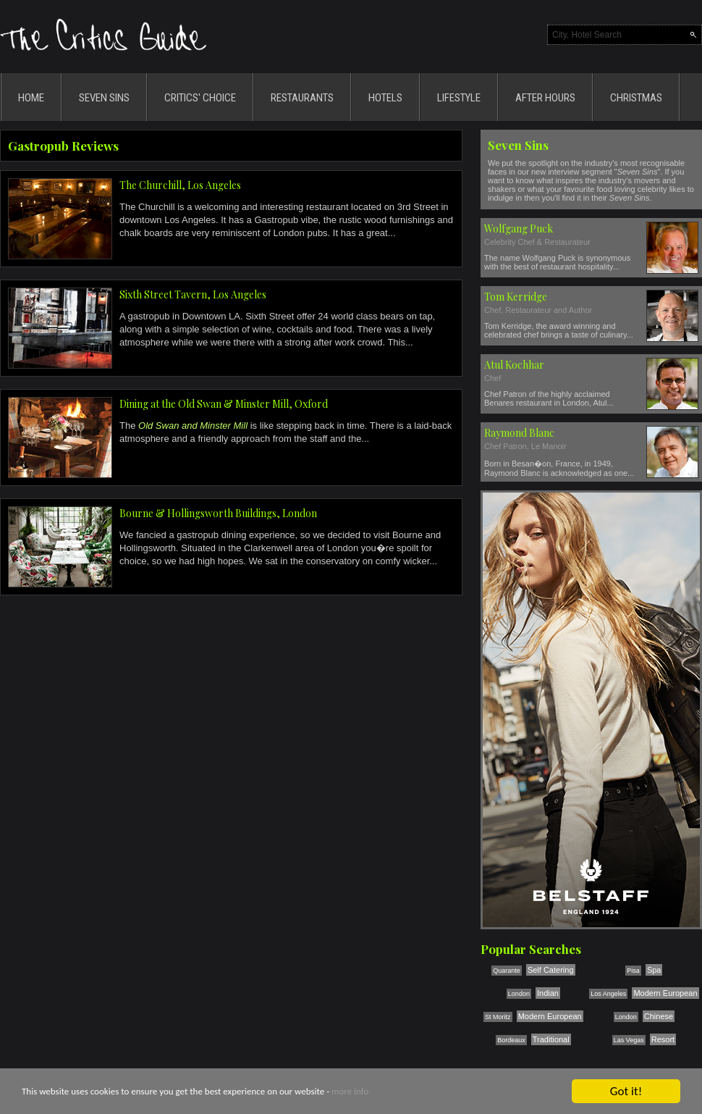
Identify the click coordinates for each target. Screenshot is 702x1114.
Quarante (506, 970)
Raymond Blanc (519, 433)
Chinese (658, 1016)
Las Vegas (629, 1040)
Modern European (665, 993)
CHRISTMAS (636, 97)
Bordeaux (511, 1040)
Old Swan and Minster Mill (193, 425)
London (519, 993)
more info (349, 1091)
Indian (548, 993)
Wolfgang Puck (518, 228)
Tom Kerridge (515, 296)
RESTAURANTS (302, 97)
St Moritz (498, 1017)
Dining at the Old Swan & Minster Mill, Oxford (223, 404)
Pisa (633, 970)
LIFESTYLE (459, 97)
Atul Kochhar (514, 365)
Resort (662, 1039)
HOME (31, 97)
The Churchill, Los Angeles (180, 185)
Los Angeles (608, 993)
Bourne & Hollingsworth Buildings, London (218, 513)
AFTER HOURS (545, 97)
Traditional (551, 1039)
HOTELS (385, 97)
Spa (654, 970)
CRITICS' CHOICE (200, 97)
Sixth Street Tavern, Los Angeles (192, 294)
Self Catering (551, 970)
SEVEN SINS (104, 97)
